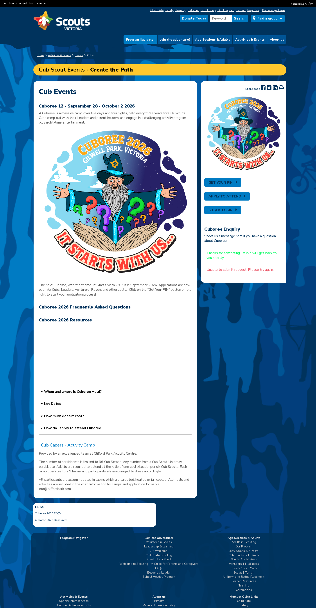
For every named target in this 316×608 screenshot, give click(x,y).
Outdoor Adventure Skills (74, 605)
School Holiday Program (159, 577)
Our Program (226, 10)
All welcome (158, 551)
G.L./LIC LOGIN (220, 210)
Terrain (241, 10)
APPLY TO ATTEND (224, 196)
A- (306, 4)
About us (277, 39)
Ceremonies (244, 590)
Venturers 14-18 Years (244, 564)
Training (180, 10)
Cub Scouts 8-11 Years (244, 555)
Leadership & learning (159, 546)
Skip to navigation (14, 3)
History (159, 601)
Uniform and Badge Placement (243, 577)
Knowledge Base (273, 10)
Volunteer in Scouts (159, 542)
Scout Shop (208, 10)
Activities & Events (249, 39)
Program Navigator (140, 39)
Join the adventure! (175, 39)
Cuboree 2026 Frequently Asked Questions (85, 307)
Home (40, 55)
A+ (311, 3)
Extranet (193, 10)
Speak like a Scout (159, 559)
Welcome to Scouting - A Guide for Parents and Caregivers (158, 564)
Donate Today (194, 18)
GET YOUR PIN (220, 182)
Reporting (253, 10)
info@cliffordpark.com (55, 488)
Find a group (267, 18)
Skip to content (37, 3)
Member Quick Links (244, 597)
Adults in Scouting (244, 542)
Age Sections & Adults (212, 39)
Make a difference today (159, 605)
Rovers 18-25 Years (244, 568)
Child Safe (157, 10)
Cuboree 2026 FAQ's (48, 513)
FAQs (158, 568)
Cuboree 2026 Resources (65, 320)
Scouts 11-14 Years (244, 559)
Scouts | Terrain (243, 572)
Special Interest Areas (73, 601)
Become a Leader (159, 572)
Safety (169, 10)
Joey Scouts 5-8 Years (244, 551)
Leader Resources (244, 581)
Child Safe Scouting (159, 555)
